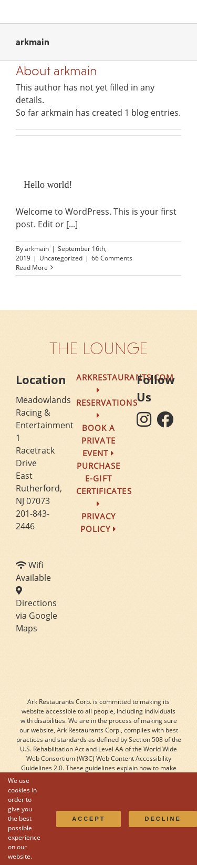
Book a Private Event (98, 440)
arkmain (37, 248)
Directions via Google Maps (36, 615)
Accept (88, 819)
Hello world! (48, 184)
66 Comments (111, 258)
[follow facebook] (168, 422)
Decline (162, 819)
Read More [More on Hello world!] (32, 267)
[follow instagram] (147, 422)
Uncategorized (60, 258)
